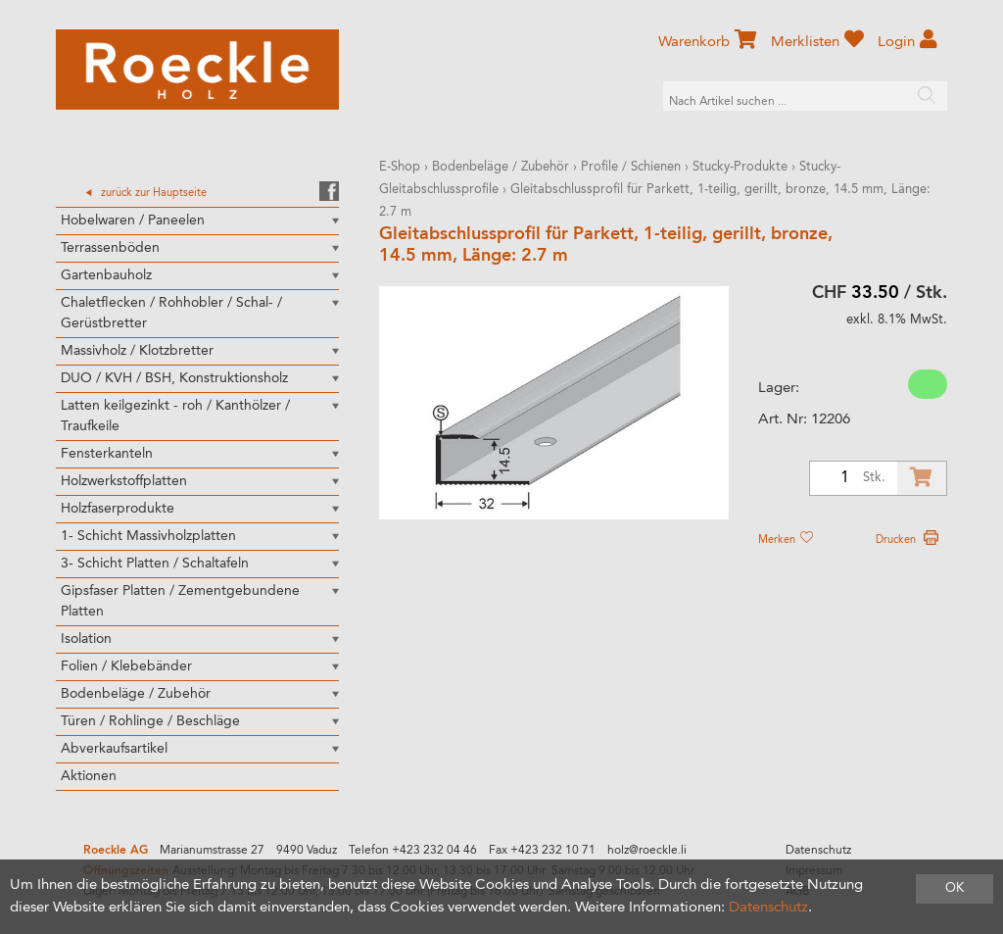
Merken (785, 540)
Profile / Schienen (631, 167)
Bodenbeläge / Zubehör (136, 694)
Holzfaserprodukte (117, 509)
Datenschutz (818, 851)
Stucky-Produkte (740, 167)
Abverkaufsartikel (114, 749)
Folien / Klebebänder (126, 666)
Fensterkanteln (107, 454)
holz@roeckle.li (647, 851)
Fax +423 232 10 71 (542, 851)
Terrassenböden (110, 248)
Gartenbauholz (106, 275)
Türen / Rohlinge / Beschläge (150, 721)
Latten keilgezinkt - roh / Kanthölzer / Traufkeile (175, 416)
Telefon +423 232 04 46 (413, 851)
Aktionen (89, 776)
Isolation (86, 639)
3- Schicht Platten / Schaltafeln (155, 563)
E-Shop (399, 167)
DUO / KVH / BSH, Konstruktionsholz (174, 378)
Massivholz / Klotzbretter (137, 351)
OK (954, 888)
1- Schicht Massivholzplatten (148, 536)
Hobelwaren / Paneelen (133, 220)
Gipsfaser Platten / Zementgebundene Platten (180, 601)
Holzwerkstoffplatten (124, 481)
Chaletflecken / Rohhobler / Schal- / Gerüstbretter (171, 313)
